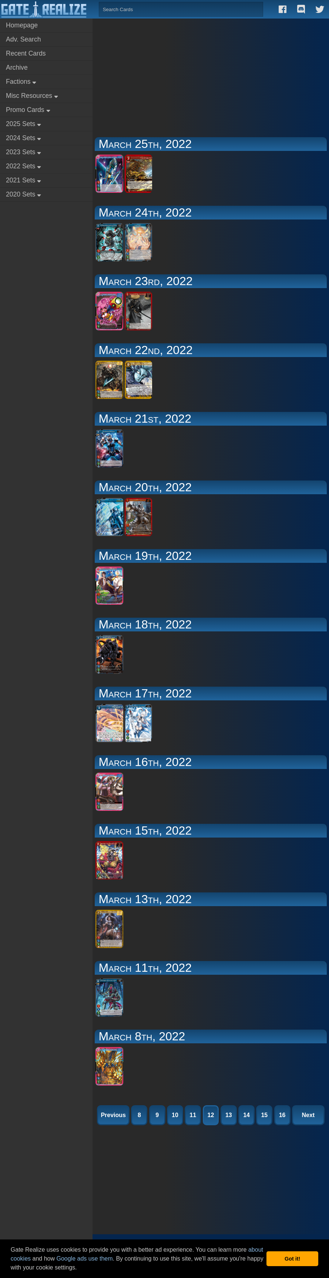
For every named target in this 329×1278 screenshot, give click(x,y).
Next (308, 1115)
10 (175, 1115)
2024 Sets (23, 138)
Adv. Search (23, 39)
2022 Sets (23, 166)
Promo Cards (28, 109)
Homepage (22, 25)
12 (211, 1115)
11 (192, 1115)
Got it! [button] (292, 1259)
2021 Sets (23, 180)
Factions (21, 81)
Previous (113, 1115)
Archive (17, 67)
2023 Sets (23, 152)
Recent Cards (26, 53)
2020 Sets (23, 194)
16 (282, 1115)
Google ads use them (84, 1258)
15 (264, 1115)
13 (228, 1115)
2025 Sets (23, 124)
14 (246, 1115)
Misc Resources (32, 95)
